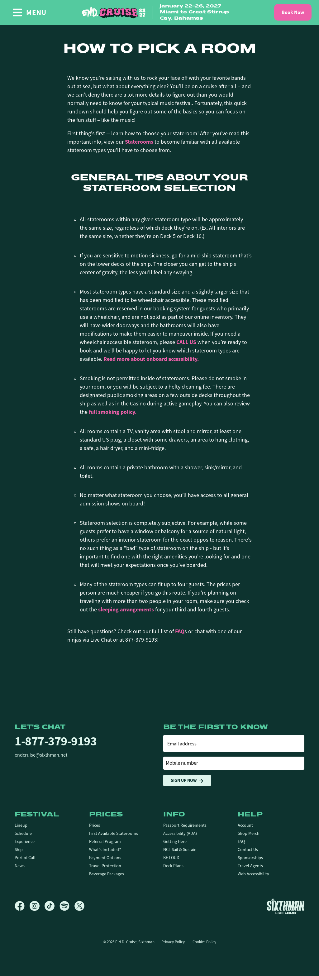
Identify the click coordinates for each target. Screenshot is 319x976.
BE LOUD (171, 857)
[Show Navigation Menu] (29, 12)
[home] (159, 12)
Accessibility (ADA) (180, 833)
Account (245, 825)
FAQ (179, 631)
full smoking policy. (112, 412)
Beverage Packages (106, 874)
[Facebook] (22, 906)
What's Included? (105, 849)
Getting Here (175, 841)
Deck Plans (173, 865)
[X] (79, 906)
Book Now (293, 12)
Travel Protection (105, 865)
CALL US (186, 342)
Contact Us (248, 849)
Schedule (23, 833)
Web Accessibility (253, 874)
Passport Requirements (185, 825)
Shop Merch (248, 833)
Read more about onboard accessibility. (151, 359)
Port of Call (25, 857)
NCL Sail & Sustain (180, 849)
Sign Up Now (187, 780)
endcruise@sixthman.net (41, 755)
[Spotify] (67, 906)
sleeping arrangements (126, 609)
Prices (94, 825)
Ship (19, 849)
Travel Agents (250, 865)
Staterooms (139, 142)
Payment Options (105, 857)
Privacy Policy (173, 942)
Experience (25, 841)
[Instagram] (37, 906)
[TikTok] (52, 906)
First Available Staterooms (113, 833)
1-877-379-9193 (56, 741)
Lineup (21, 825)
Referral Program (105, 841)
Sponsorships (250, 857)
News (20, 865)
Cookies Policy (204, 942)
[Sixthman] (285, 906)
